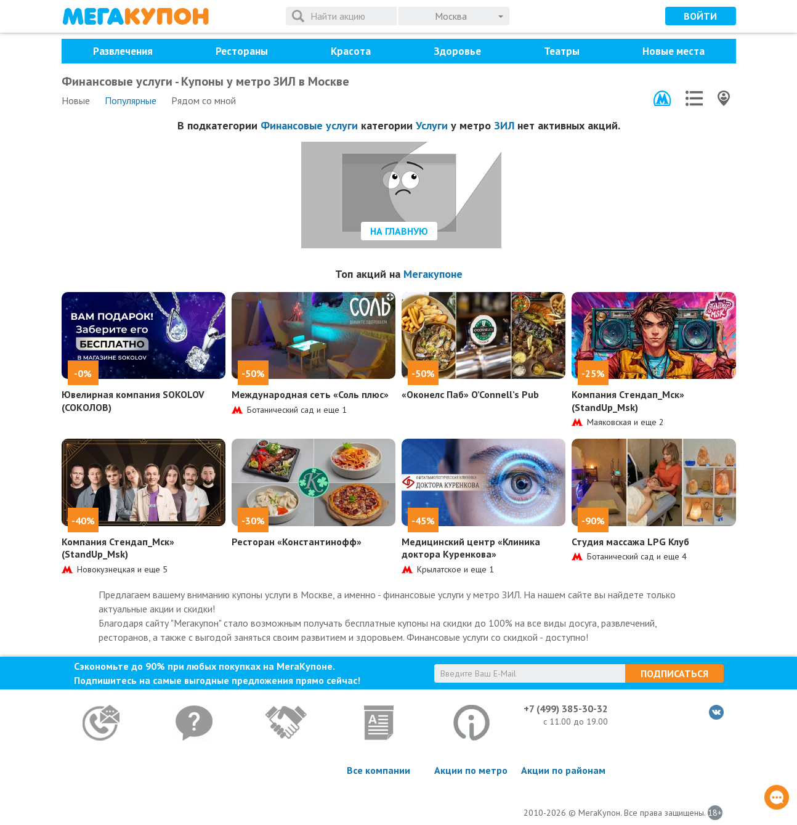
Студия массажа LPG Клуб (630, 541)
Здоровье (457, 51)
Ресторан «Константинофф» (297, 541)
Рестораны (242, 51)
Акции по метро (471, 770)
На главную (399, 231)
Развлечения (123, 51)
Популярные (130, 100)
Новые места (673, 51)
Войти (700, 16)
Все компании (378, 770)
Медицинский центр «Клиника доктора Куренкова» (471, 548)
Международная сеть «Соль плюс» (310, 394)
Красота (351, 51)
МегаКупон (135, 16)
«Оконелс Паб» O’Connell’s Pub (470, 394)
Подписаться (674, 673)
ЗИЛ (504, 125)
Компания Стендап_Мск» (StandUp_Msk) (628, 400)
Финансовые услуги (309, 125)
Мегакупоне (433, 274)
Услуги (432, 125)
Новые (76, 100)
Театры (562, 51)
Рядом (203, 100)
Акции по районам (563, 770)
